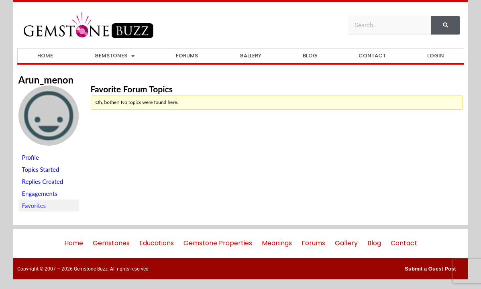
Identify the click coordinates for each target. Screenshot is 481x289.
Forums (187, 55)
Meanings (277, 243)
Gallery (250, 55)
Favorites (34, 205)
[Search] (445, 25)
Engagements (39, 193)
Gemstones (114, 56)
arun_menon (46, 79)
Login (435, 55)
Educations (156, 243)
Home (45, 55)
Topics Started (40, 169)
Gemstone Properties (217, 243)
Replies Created (42, 181)
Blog (310, 55)
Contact (372, 55)
